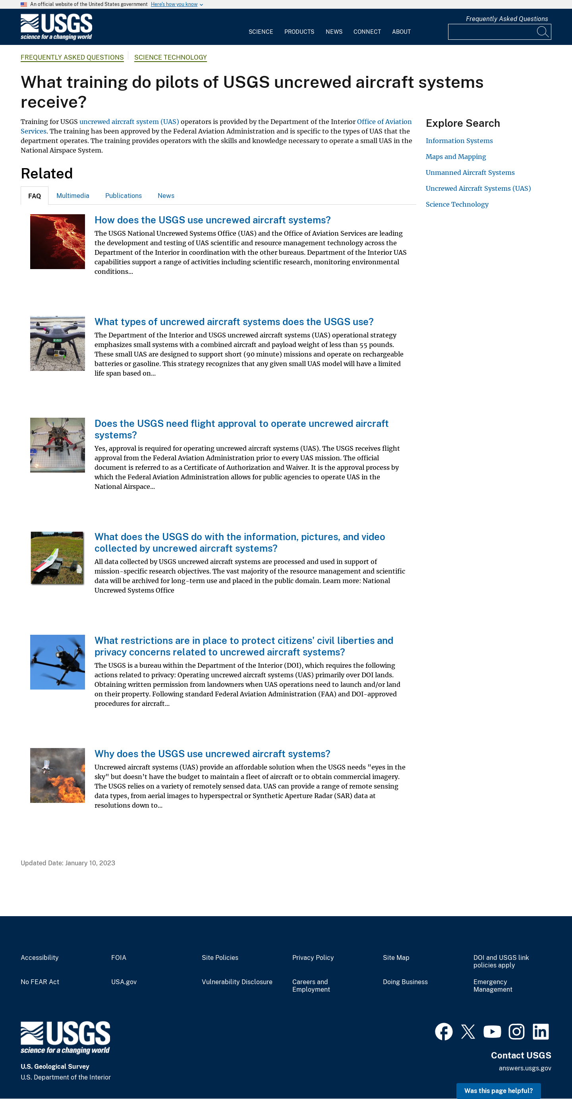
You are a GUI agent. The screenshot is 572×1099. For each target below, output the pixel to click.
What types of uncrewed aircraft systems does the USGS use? (234, 321)
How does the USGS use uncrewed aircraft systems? (213, 219)
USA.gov (124, 982)
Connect (367, 32)
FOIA (118, 957)
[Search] (543, 32)
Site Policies (220, 957)
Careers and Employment (311, 986)
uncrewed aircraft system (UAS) (129, 122)
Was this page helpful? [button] (498, 1091)
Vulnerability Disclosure (237, 982)
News (334, 32)
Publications (123, 196)
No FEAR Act (40, 982)
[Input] (499, 32)
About (401, 32)
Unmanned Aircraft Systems (470, 172)
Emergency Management (492, 986)
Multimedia (72, 196)
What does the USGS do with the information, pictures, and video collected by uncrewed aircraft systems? (240, 542)
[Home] (56, 38)
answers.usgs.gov (525, 1068)
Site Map (396, 957)
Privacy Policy (313, 957)
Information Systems (459, 141)
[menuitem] (261, 27)
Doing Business (405, 982)
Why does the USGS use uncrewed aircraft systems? (212, 753)
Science (261, 32)
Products (299, 32)
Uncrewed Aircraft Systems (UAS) (478, 188)
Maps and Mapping (456, 157)
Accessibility (40, 957)
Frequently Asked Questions (507, 19)
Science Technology (170, 57)
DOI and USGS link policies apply (501, 961)
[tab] (34, 195)
